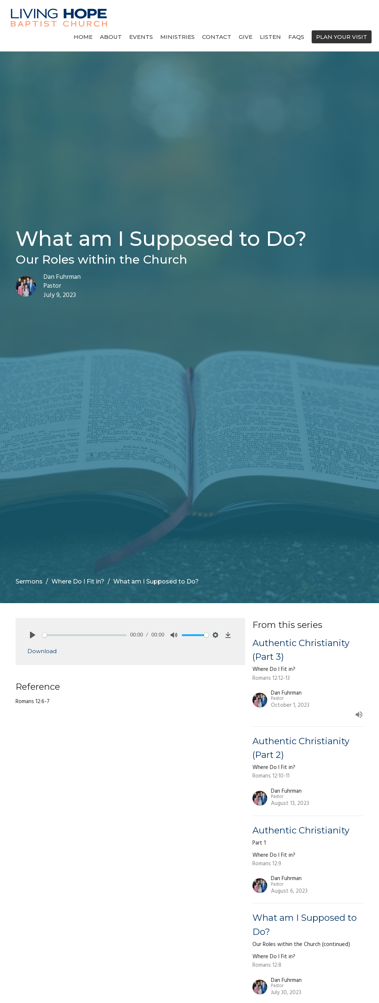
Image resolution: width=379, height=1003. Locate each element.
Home (83, 36)
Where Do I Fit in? (77, 581)
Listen (270, 36)
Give (245, 36)
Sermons (29, 581)
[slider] (84, 635)
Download (42, 651)
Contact (216, 36)
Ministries (177, 36)
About (111, 36)
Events (141, 36)
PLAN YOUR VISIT (341, 36)
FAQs (296, 36)
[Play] (32, 635)
